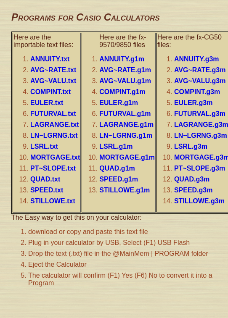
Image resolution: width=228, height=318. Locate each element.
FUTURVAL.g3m (199, 113)
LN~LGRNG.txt (53, 135)
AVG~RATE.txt (53, 70)
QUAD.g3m (191, 179)
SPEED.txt (46, 190)
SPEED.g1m (118, 179)
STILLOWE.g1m (124, 190)
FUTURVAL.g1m (125, 113)
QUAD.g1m (117, 168)
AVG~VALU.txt (53, 80)
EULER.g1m (118, 102)
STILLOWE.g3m (199, 201)
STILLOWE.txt (52, 201)
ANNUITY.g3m (196, 59)
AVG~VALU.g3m (200, 80)
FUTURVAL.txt (53, 113)
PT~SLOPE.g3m (199, 168)
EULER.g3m (193, 102)
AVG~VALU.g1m (125, 80)
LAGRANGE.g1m (126, 124)
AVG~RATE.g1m (125, 70)
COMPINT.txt (50, 91)
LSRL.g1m (116, 146)
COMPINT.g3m (197, 91)
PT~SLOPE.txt (53, 168)
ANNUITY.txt (49, 59)
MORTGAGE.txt (55, 157)
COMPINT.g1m (122, 91)
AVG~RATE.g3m (200, 70)
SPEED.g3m (193, 190)
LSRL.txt (44, 146)
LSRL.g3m (190, 146)
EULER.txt (46, 102)
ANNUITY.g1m (121, 59)
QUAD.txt (45, 179)
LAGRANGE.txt (54, 124)
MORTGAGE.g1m (127, 157)
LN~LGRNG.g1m (125, 135)
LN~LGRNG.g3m (200, 135)
